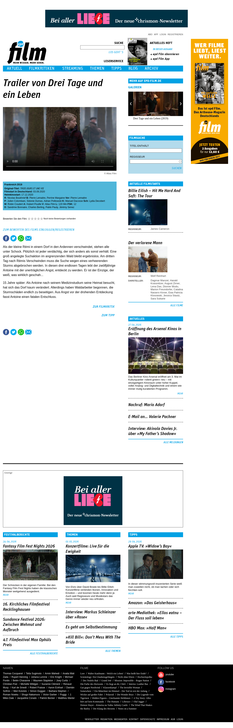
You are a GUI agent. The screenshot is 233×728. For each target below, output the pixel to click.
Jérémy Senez (66, 207)
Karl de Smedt (19, 687)
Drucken (36, 238)
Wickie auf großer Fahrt (91, 694)
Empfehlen (28, 238)
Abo (150, 34)
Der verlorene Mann (145, 243)
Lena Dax (156, 286)
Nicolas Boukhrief (16, 198)
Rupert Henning (19, 677)
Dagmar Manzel (160, 280)
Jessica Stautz (171, 295)
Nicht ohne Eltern (126, 677)
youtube (169, 674)
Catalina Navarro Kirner (167, 291)
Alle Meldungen (173, 442)
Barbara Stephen (58, 691)
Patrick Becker (47, 698)
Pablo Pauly (52, 207)
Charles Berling (36, 207)
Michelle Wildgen (29, 684)
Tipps (116, 68)
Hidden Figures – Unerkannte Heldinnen (111, 698)
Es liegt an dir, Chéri (116, 684)
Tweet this (13, 238)
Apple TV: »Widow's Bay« (150, 546)
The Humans (113, 701)
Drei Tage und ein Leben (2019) (150, 118)
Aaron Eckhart (55, 687)
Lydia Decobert (97, 201)
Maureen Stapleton (43, 680)
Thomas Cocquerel (13, 673)
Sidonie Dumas (34, 201)
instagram (170, 689)
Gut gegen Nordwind (90, 687)
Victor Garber (50, 694)
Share (21, 238)
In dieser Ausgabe (162, 49)
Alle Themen (112, 651)
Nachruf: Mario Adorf (146, 405)
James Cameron (160, 228)
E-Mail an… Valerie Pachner (152, 417)
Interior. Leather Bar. (139, 684)
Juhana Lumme (39, 677)
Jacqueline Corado (27, 698)
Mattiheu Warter (66, 698)
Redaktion (106, 719)
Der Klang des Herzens (104, 708)
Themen (97, 68)
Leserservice (113, 61)
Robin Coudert (15, 204)
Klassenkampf (110, 687)
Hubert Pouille (34, 204)
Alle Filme (176, 305)
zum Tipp (108, 315)
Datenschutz (147, 719)
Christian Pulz (10, 684)
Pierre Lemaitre (37, 198)
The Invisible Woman (130, 687)
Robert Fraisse (37, 687)
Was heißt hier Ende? (136, 673)
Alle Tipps (176, 636)
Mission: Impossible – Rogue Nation (132, 680)
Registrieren (175, 34)
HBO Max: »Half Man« (147, 628)
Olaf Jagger (139, 701)
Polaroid (110, 694)
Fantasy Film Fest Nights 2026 (29, 546)
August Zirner (172, 283)
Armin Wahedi (52, 673)
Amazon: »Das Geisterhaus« (152, 603)
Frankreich (10, 184)
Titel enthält (139, 145)
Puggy (63, 694)
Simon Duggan (37, 691)
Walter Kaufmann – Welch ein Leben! (105, 673)
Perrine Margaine (56, 198)
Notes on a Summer (127, 708)
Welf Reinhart (158, 275)
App (156, 34)
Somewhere (85, 691)
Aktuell (14, 68)
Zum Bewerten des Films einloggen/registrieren (38, 229)
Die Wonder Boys (125, 694)
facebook (170, 681)
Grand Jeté (106, 680)
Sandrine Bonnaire (17, 207)
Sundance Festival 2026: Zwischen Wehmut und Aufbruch (24, 624)
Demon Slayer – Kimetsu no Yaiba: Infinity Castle (104, 705)
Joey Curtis (62, 680)
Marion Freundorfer (161, 289)
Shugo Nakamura (31, 694)
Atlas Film (50, 204)
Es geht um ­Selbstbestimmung (91, 627)
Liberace (126, 701)
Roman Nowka (10, 694)
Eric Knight (56, 677)
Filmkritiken (41, 68)
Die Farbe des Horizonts (91, 684)
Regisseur (137, 156)
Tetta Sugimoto (34, 673)
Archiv (151, 68)
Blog (133, 68)
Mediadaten (120, 719)
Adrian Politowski (52, 201)
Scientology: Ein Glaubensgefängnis (97, 677)
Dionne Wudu (170, 286)
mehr (180, 394)
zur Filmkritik (104, 306)
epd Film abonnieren (166, 54)
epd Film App (161, 58)
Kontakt (133, 719)
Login (163, 34)
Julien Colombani (16, 201)
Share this (6, 238)
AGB (173, 719)
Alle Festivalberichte (44, 653)
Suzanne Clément (51, 684)
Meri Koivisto (20, 691)
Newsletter (92, 719)
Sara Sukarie (158, 298)
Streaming (72, 68)
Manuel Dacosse (74, 201)
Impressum (163, 719)
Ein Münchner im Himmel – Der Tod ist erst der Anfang (120, 691)
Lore (82, 673)
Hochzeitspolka (144, 677)
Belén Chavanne (21, 680)
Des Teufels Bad (90, 680)
